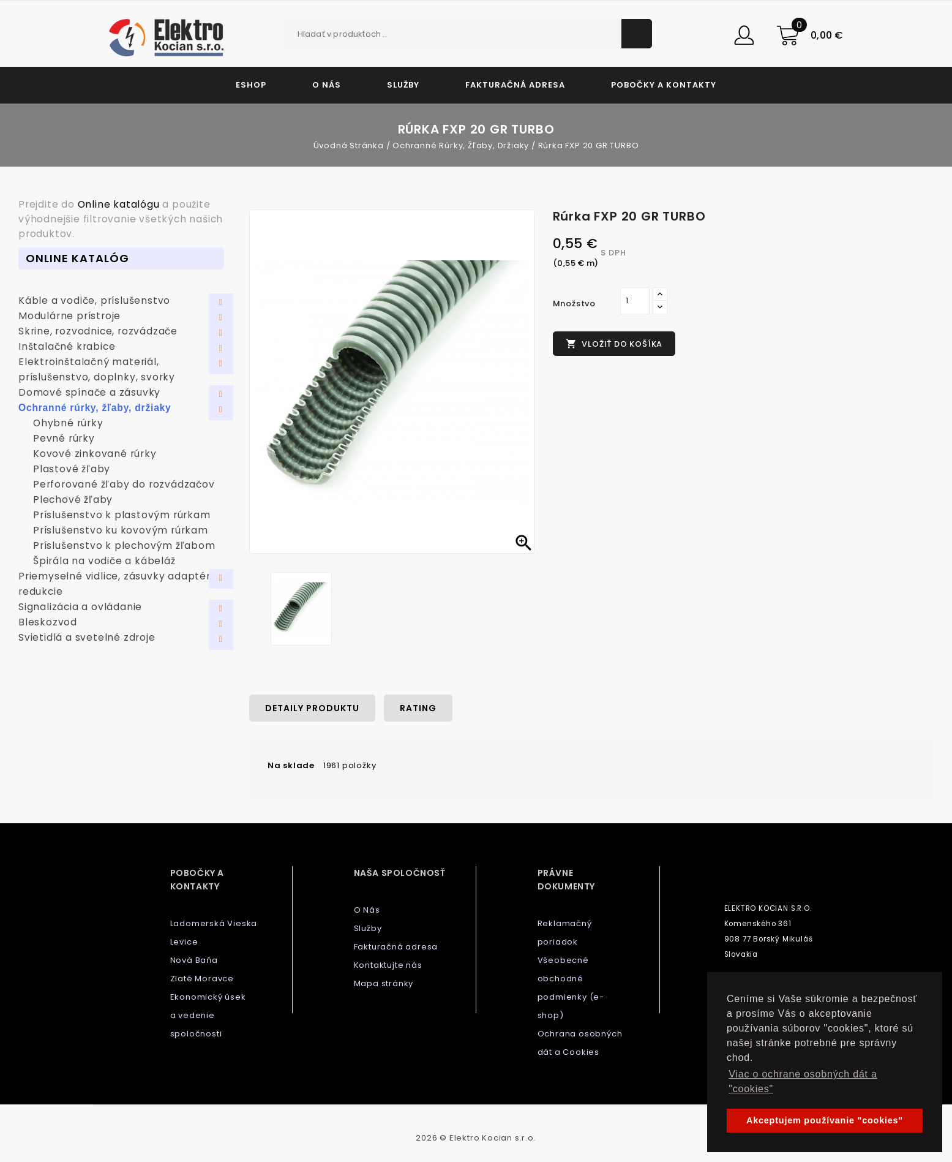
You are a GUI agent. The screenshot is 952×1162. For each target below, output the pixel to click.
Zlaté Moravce (202, 978)
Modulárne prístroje (69, 315)
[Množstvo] (635, 300)
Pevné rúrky (64, 438)
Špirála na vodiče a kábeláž (104, 560)
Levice (184, 942)
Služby (403, 85)
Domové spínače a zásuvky (89, 392)
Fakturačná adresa (515, 85)
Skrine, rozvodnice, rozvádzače (98, 331)
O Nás (326, 85)
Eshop (251, 85)
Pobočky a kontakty (663, 85)
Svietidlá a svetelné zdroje (87, 637)
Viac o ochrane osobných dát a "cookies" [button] (803, 1081)
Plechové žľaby (73, 499)
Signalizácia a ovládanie (80, 606)
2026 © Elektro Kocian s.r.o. (476, 1138)
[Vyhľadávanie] (468, 33)
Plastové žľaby (71, 468)
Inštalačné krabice (66, 346)
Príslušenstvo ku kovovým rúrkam (120, 530)
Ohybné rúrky (68, 423)
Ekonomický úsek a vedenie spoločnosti (208, 1015)
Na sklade (291, 765)
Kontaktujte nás (388, 965)
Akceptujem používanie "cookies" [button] (824, 1120)
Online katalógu (119, 204)
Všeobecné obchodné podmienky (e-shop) (571, 987)
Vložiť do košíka (614, 344)
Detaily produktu (312, 708)
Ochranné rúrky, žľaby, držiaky (94, 407)
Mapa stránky (384, 983)
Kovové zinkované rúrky (95, 453)
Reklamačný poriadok (565, 933)
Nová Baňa (194, 960)
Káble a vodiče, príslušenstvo (94, 300)
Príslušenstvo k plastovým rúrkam (122, 514)
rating (418, 708)
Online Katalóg (77, 258)
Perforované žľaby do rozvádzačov (124, 484)
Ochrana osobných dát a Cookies (580, 1043)
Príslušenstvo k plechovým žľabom (124, 545)
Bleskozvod (47, 622)
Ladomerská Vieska (214, 923)
